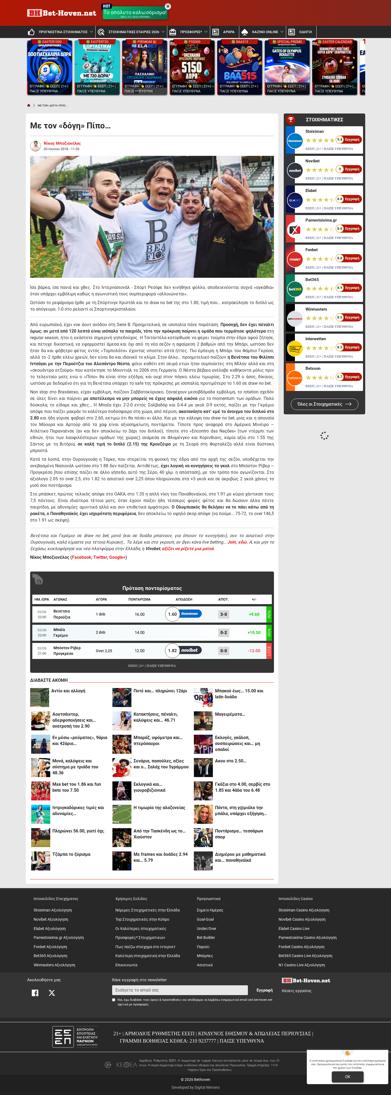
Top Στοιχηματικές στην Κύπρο (142, 919)
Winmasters (316, 309)
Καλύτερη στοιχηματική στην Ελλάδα (147, 956)
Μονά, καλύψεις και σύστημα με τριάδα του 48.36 (75, 766)
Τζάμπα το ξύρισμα (71, 854)
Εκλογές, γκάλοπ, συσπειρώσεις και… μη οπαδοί (237, 743)
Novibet (312, 161)
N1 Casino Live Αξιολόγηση (302, 965)
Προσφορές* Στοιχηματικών (140, 937)
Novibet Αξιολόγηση (51, 919)
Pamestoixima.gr (321, 220)
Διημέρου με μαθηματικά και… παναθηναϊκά (240, 857)
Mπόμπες (205, 956)
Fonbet (311, 249)
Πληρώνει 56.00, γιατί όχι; (78, 831)
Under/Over (206, 928)
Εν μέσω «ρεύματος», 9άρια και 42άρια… (79, 740)
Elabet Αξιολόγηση (50, 928)
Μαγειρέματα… (230, 714)
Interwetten (315, 338)
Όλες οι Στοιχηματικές (325, 404)
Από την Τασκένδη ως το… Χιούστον (160, 834)
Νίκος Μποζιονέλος (62, 143)
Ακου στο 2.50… (231, 760)
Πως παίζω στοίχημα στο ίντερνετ (145, 947)
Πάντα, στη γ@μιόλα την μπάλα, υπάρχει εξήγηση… (241, 810)
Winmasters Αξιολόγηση (54, 965)
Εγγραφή (265, 990)
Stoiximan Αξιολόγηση (53, 910)
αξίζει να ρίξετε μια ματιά (187, 548)
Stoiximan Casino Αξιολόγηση (304, 910)
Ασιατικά (205, 965)
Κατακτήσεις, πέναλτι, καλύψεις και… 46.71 (156, 717)
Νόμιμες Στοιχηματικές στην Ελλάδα (147, 910)
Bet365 (312, 279)
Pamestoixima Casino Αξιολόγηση (308, 937)
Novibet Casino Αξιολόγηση (302, 919)
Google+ (117, 557)
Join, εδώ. (237, 542)
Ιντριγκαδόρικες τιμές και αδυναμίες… (78, 810)
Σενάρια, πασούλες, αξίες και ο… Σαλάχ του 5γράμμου (161, 763)
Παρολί (203, 947)
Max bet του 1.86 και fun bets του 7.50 (76, 787)
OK (347, 1076)
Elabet (311, 190)
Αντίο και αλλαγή (68, 690)
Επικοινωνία (126, 965)
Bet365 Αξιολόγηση (50, 956)
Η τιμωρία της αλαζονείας (159, 807)
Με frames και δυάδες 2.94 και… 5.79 (161, 857)
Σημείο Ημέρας (210, 910)
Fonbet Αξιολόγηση (50, 947)
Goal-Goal (205, 919)
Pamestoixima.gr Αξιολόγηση (59, 937)
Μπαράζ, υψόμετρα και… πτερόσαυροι (158, 740)
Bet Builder (206, 937)
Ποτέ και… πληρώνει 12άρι (160, 690)
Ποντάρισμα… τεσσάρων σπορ (239, 834)
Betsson (312, 368)
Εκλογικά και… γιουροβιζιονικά (149, 787)
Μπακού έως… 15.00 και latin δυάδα (239, 693)
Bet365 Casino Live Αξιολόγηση (305, 956)
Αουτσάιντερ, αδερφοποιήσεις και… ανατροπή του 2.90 (74, 720)
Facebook (81, 557)
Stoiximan (314, 131)
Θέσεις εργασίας (297, 991)
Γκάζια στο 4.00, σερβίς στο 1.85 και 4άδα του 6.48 (242, 787)
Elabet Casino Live (294, 928)
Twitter (100, 557)
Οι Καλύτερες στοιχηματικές (140, 928)
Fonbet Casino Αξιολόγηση (301, 947)
